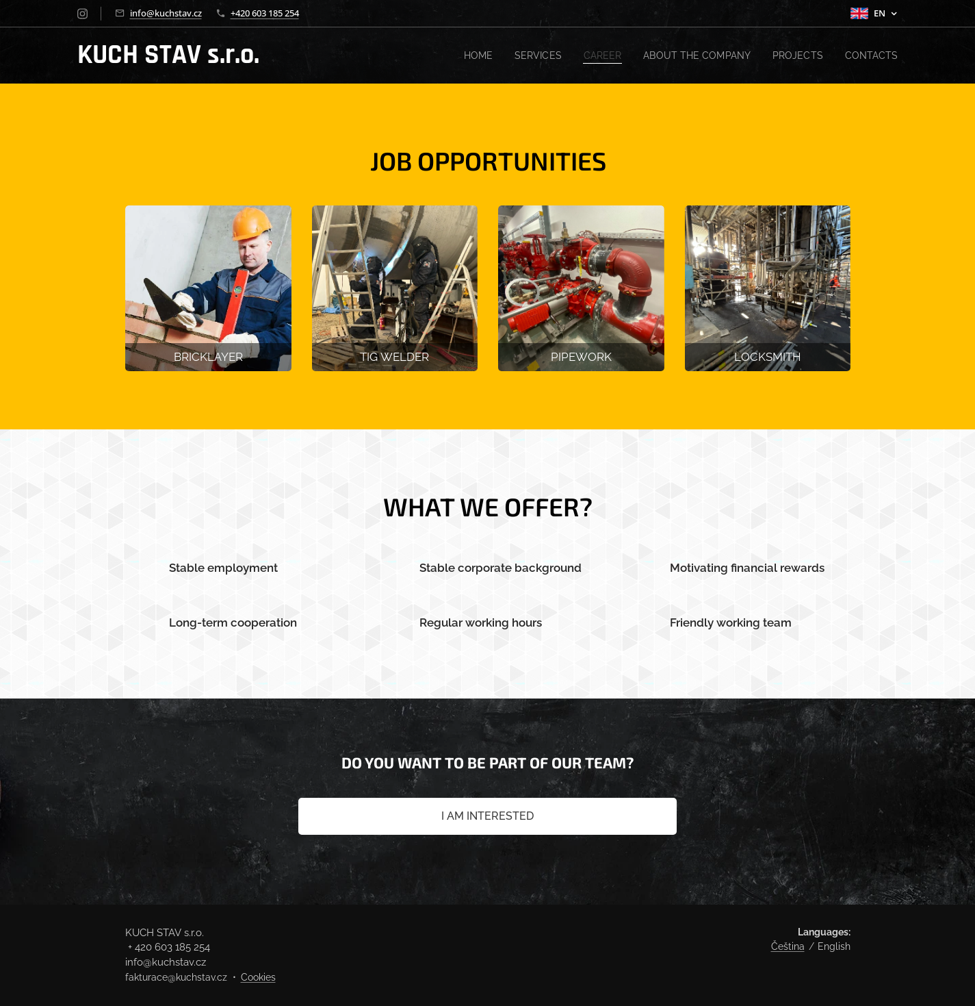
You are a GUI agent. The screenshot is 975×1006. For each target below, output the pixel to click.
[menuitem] (464, 55)
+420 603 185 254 (265, 13)
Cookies (258, 977)
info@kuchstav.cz (166, 13)
